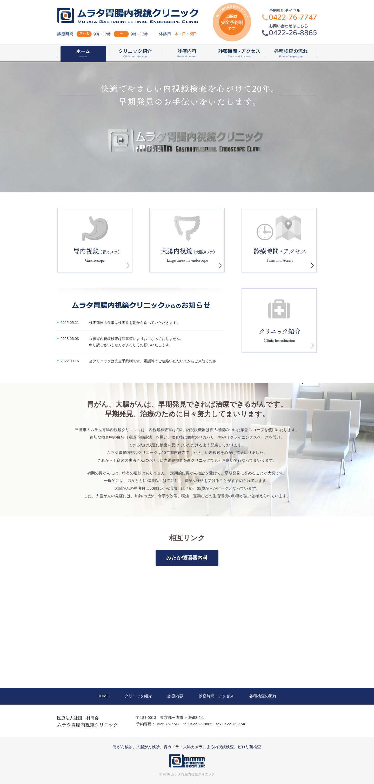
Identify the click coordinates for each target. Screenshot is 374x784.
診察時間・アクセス (216, 696)
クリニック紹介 (138, 696)
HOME (103, 696)
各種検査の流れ (263, 696)
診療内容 (175, 696)
